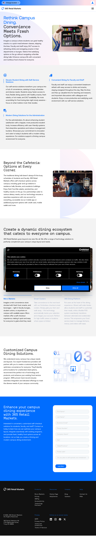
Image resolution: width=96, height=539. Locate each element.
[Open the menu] (93, 8)
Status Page (54, 497)
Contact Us (83, 497)
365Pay (37, 502)
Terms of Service (41, 531)
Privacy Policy (40, 524)
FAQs (81, 500)
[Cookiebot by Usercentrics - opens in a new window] (80, 250)
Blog (66, 497)
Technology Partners (38, 507)
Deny (48, 288)
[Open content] (11, 3)
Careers (67, 500)
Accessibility (39, 504)
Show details (80, 282)
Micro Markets (39, 497)
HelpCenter (54, 500)
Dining (37, 500)
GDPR (36, 522)
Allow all (75, 288)
